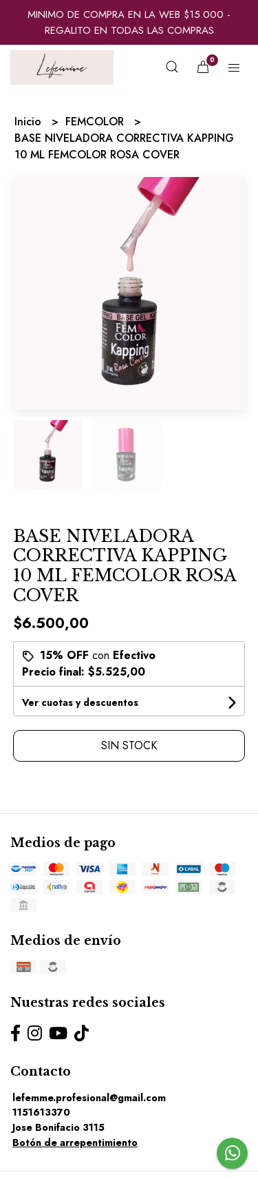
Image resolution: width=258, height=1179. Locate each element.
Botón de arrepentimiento (75, 1142)
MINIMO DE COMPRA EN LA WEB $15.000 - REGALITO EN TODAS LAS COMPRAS (129, 22)
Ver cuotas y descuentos (80, 702)
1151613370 (41, 1112)
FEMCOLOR (96, 121)
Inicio (29, 121)
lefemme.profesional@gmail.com (89, 1098)
